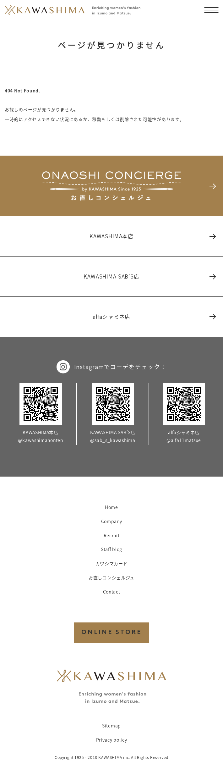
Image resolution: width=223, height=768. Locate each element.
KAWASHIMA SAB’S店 (149, 276)
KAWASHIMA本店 (152, 236)
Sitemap (111, 725)
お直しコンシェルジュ (111, 577)
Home (111, 507)
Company (111, 521)
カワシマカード (111, 563)
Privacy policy (111, 740)
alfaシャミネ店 (154, 316)
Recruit (112, 535)
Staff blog (111, 549)
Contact (111, 591)
